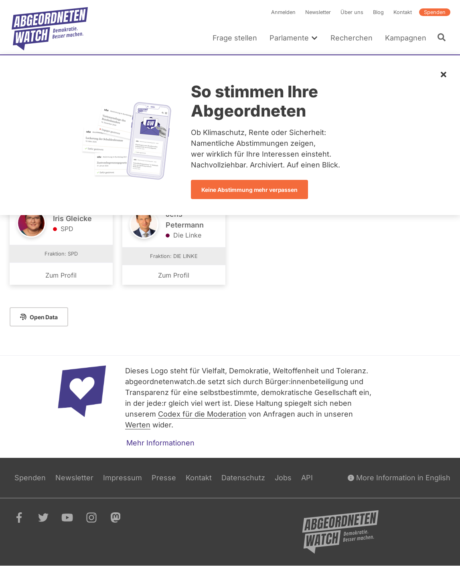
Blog (378, 12)
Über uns (351, 12)
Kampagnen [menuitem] (405, 38)
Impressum (122, 477)
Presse (164, 477)
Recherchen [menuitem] (351, 38)
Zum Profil (61, 275)
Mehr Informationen (160, 443)
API (307, 477)
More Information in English (399, 477)
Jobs (283, 477)
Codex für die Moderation (202, 414)
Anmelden (283, 12)
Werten (137, 425)
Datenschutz (243, 477)
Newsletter (318, 12)
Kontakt (402, 12)
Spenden (435, 12)
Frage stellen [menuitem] (235, 38)
